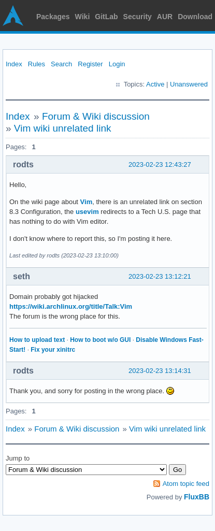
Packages (53, 16)
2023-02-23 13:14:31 (159, 371)
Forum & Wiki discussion (96, 116)
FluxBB (196, 497)
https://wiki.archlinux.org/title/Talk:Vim (70, 306)
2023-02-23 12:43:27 (159, 164)
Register (90, 64)
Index (14, 64)
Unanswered (189, 84)
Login (117, 64)
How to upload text (37, 339)
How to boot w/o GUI (100, 339)
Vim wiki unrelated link (62, 128)
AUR (165, 16)
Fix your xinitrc (53, 349)
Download (195, 16)
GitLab (106, 16)
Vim (86, 202)
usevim (87, 212)
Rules (36, 64)
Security (137, 16)
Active (155, 84)
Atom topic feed (186, 483)
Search (61, 64)
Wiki (82, 16)
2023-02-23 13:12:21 (159, 276)
